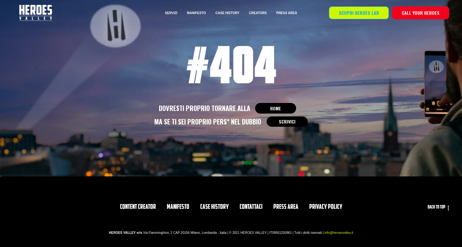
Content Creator (138, 207)
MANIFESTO (196, 13)
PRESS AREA (286, 13)
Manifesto (178, 207)
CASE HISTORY (227, 13)
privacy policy (325, 207)
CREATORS (258, 13)
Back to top (438, 208)
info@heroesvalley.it (338, 232)
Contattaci (251, 207)
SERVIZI (171, 13)
